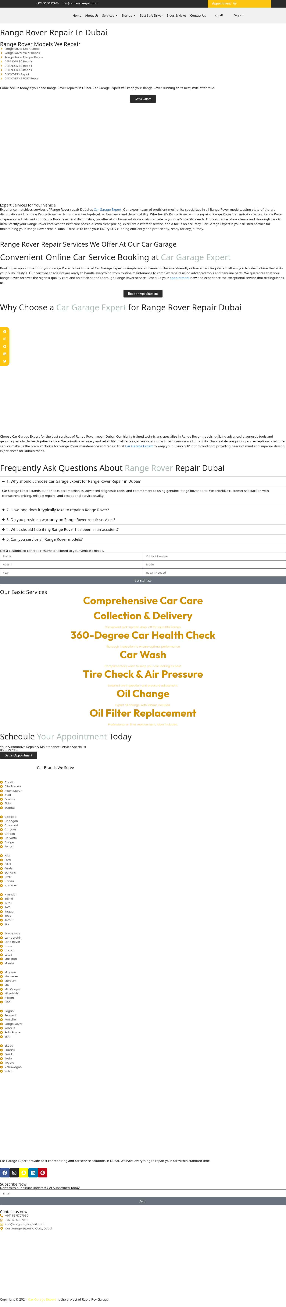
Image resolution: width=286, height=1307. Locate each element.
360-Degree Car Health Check (143, 635)
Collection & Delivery (143, 615)
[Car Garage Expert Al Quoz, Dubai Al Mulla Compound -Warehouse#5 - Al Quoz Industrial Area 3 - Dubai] (143, 1264)
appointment (180, 278)
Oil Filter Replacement (143, 713)
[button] (143, 99)
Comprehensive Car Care (143, 600)
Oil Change (142, 693)
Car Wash (143, 654)
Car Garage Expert (139, 446)
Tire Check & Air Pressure (143, 674)
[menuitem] (217, 15)
